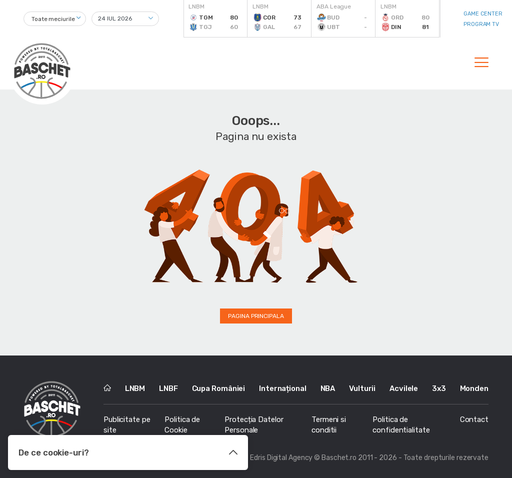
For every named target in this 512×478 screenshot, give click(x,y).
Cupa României (219, 388)
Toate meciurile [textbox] (53, 19)
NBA (328, 388)
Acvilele (404, 388)
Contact (474, 419)
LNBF (168, 388)
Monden (474, 388)
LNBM (135, 388)
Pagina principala (256, 316)
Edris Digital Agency (281, 458)
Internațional (282, 388)
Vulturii (362, 388)
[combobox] (55, 19)
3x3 (439, 388)
